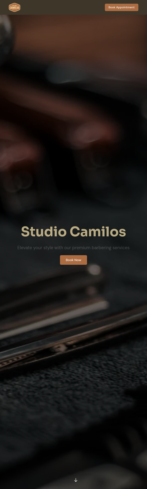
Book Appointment (122, 7)
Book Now (73, 260)
